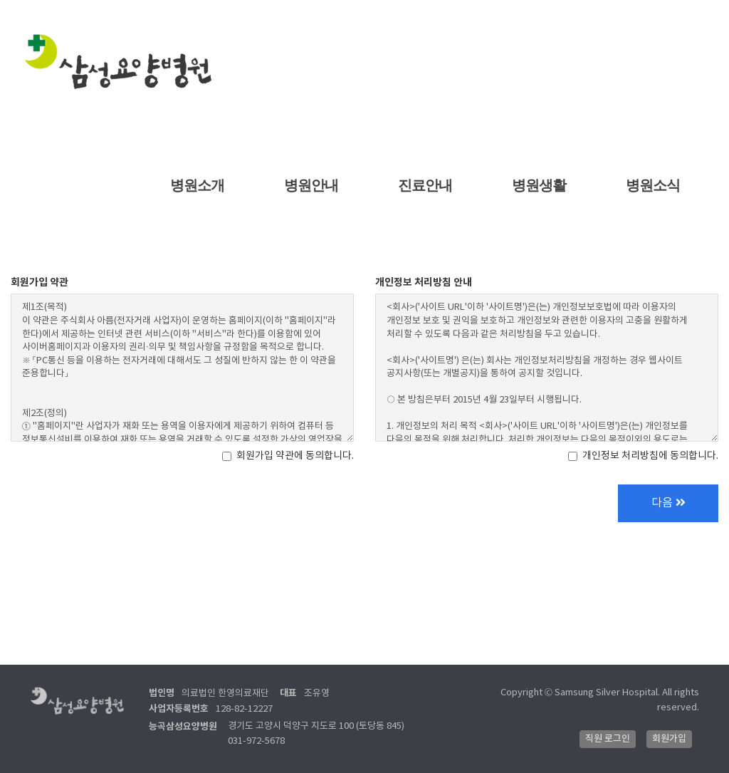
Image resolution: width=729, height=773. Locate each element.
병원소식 (653, 185)
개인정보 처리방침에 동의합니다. (643, 456)
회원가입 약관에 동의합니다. (288, 456)
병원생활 (539, 185)
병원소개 (197, 185)
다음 (668, 503)
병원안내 (311, 185)
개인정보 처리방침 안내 (423, 282)
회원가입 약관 (39, 282)
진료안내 (425, 185)
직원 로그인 (607, 739)
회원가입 (669, 739)
